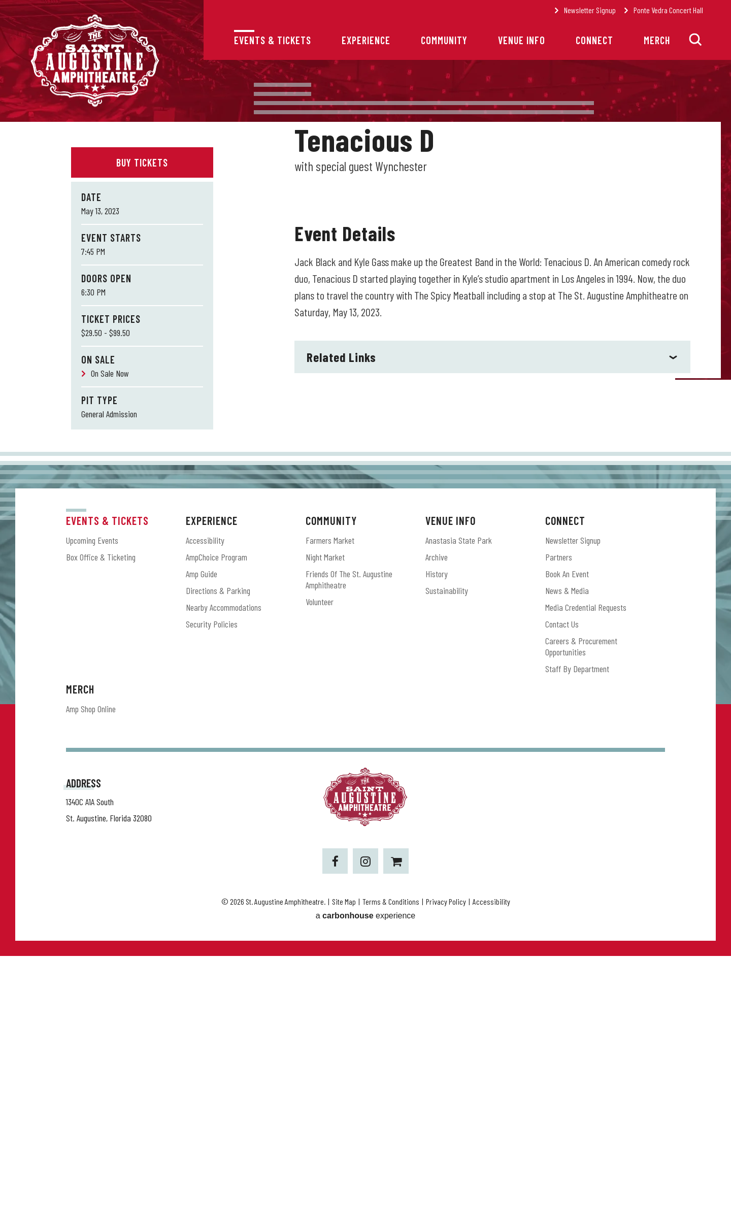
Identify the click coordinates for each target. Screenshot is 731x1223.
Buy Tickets (142, 162)
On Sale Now (110, 373)
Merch (657, 40)
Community (444, 40)
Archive (436, 823)
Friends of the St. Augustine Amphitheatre (349, 846)
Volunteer (320, 868)
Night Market (325, 823)
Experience (366, 40)
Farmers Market (330, 806)
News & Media (567, 857)
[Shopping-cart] (396, 1128)
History (436, 840)
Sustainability (446, 857)
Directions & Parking (218, 857)
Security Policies (212, 890)
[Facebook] (335, 1128)
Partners (558, 823)
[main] (365, 420)
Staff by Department (577, 935)
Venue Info (521, 40)
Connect (594, 40)
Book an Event (567, 840)
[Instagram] (365, 1128)
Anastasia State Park (458, 806)
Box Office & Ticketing (101, 823)
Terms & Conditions (390, 1168)
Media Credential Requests (585, 873)
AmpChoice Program (216, 823)
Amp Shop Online (91, 975)
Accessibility (205, 806)
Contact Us (562, 890)
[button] (695, 39)
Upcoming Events (92, 806)
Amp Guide (201, 840)
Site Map (344, 1168)
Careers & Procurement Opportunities (581, 913)
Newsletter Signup (590, 10)
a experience (366, 1182)
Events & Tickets (272, 40)
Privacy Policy (446, 1168)
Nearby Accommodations (223, 873)
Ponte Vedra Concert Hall (668, 10)
